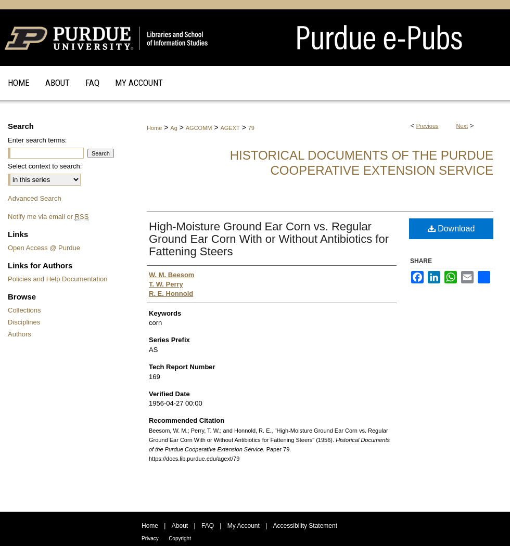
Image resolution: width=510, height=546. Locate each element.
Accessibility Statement (305, 525)
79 (251, 128)
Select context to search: (45, 166)
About (180, 525)
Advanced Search (34, 198)
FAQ (207, 525)
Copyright (180, 538)
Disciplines (24, 322)
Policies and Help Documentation (58, 279)
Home (154, 128)
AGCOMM (199, 128)
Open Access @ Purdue (44, 248)
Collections (24, 310)
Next (462, 126)
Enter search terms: (37, 140)
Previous (427, 126)
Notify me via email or (48, 216)
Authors (19, 334)
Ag (173, 128)
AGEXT (229, 128)
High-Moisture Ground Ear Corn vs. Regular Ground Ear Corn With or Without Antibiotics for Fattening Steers (269, 239)
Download (451, 228)
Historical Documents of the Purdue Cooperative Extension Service (361, 162)
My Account (243, 525)
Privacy (150, 538)
